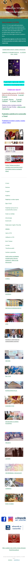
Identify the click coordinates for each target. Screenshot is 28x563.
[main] (14, 9)
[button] (2, 2)
